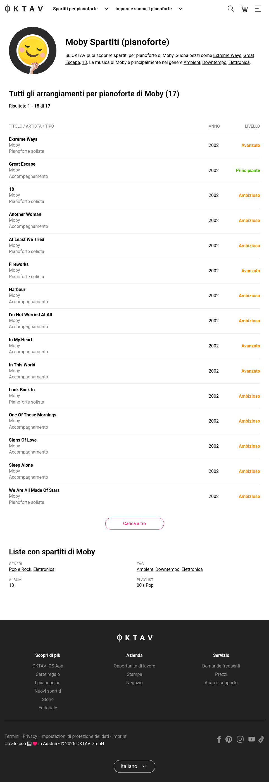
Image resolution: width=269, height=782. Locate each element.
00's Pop (145, 585)
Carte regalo (48, 674)
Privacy (30, 736)
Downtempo (214, 62)
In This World (22, 365)
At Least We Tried (26, 239)
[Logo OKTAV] (23, 9)
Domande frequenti (221, 666)
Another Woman (25, 214)
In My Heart (20, 339)
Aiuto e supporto (221, 682)
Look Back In (22, 389)
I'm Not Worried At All (30, 314)
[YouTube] (251, 741)
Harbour (17, 289)
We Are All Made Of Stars (34, 490)
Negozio (134, 682)
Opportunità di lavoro (134, 666)
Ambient (192, 62)
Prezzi (221, 674)
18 (84, 62)
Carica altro (134, 523)
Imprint (119, 736)
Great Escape (22, 164)
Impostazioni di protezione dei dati (75, 736)
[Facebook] (219, 741)
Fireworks (19, 264)
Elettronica (239, 62)
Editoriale (48, 708)
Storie (48, 699)
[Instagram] (240, 741)
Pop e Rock (20, 569)
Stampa (134, 674)
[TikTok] (261, 741)
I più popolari (48, 682)
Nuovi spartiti (48, 691)
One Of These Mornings (32, 415)
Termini (11, 736)
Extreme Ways (227, 55)
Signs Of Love (23, 440)
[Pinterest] (229, 741)
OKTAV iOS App (47, 666)
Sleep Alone (21, 465)
